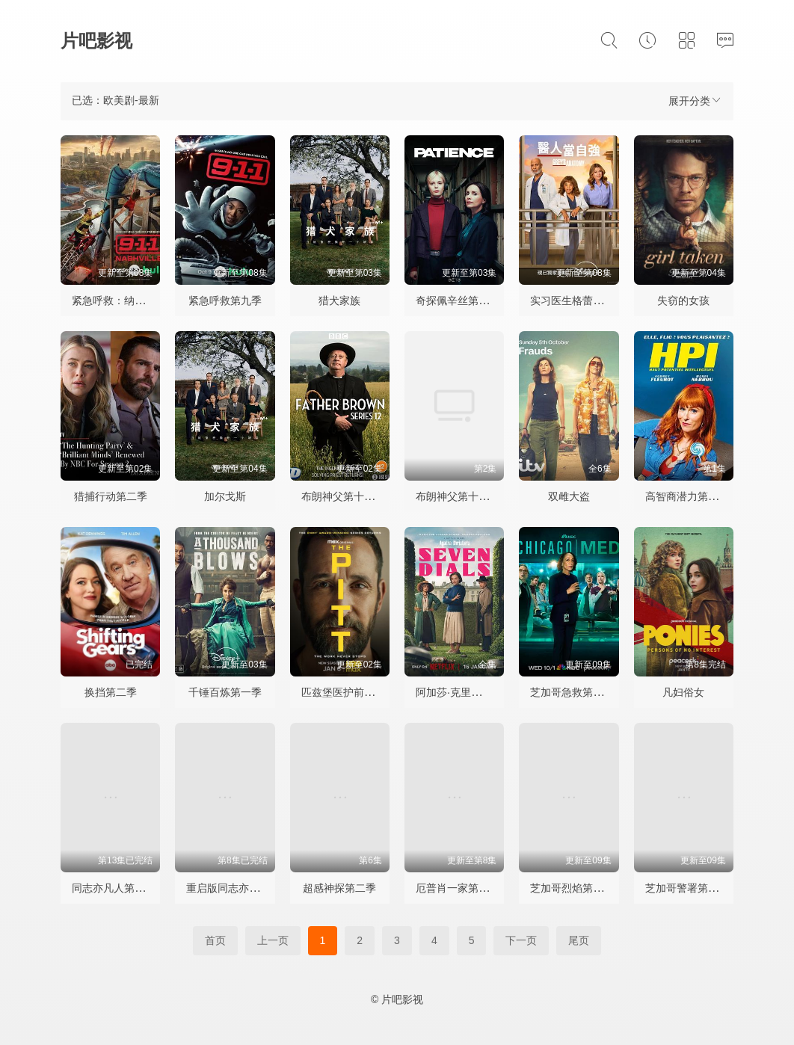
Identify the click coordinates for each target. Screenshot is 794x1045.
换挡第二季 (110, 692)
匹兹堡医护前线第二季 (353, 692)
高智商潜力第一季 (687, 496)
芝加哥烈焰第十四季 (577, 888)
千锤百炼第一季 (225, 692)
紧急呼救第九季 (225, 300)
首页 (215, 940)
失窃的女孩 (683, 300)
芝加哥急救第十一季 (577, 692)
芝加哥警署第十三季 (692, 888)
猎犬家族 (339, 300)
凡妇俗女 (683, 692)
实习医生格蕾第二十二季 (587, 300)
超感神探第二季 (339, 888)
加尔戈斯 (225, 496)
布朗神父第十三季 (343, 496)
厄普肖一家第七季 (457, 888)
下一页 (521, 940)
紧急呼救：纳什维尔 (119, 300)
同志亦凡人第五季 (114, 888)
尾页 (578, 940)
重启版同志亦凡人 (228, 888)
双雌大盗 (569, 496)
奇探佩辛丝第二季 (457, 300)
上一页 (273, 940)
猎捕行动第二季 (110, 496)
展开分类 (695, 100)
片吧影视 (96, 41)
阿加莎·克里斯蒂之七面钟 (475, 692)
